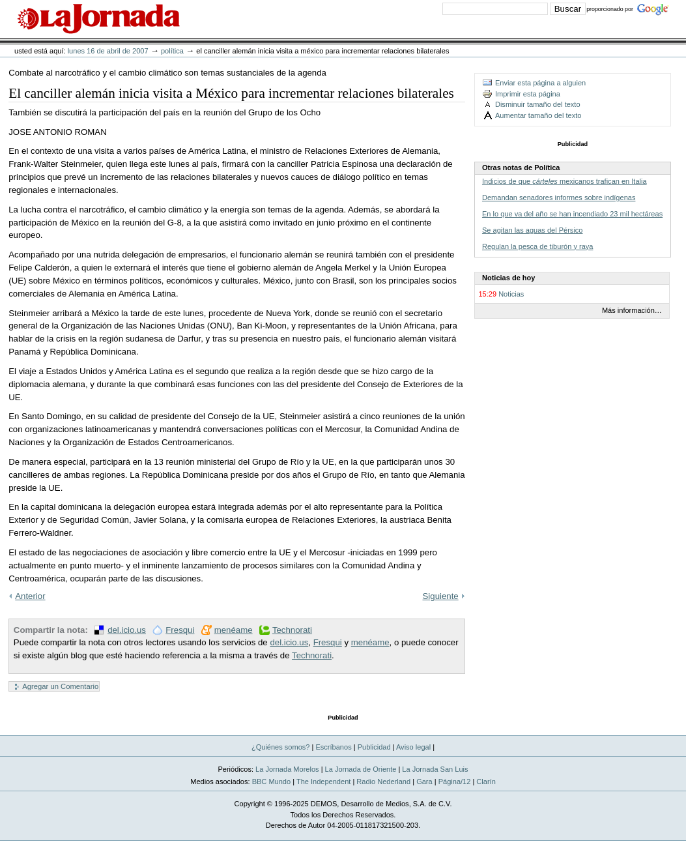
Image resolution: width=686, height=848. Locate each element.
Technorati (292, 630)
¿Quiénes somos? (280, 747)
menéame (233, 630)
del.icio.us (126, 630)
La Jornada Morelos (287, 769)
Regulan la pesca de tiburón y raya (537, 246)
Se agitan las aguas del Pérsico (532, 230)
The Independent (323, 781)
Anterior (30, 596)
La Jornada (98, 19)
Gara (424, 781)
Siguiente (441, 596)
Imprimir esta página (527, 94)
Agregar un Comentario (60, 686)
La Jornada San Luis (435, 769)
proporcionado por (609, 9)
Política (172, 51)
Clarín (485, 781)
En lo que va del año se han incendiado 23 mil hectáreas (572, 214)
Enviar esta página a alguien (540, 83)
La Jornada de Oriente (361, 769)
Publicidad (374, 747)
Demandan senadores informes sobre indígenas (558, 197)
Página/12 (454, 781)
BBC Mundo (271, 781)
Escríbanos (333, 747)
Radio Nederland (383, 781)
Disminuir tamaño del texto (537, 104)
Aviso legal (413, 747)
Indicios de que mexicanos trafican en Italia (564, 181)
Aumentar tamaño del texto (538, 115)
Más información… (632, 310)
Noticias (511, 294)
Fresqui (179, 630)
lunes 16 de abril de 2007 (108, 51)
